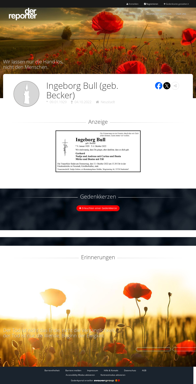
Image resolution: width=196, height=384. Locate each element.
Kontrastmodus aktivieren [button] (113, 374)
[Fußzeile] (95, 372)
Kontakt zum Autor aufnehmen (153, 349)
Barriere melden (73, 370)
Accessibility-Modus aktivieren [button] (80, 374)
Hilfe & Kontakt (111, 370)
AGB (144, 370)
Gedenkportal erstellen (95, 380)
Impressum (92, 370)
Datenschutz (130, 370)
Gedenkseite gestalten (176, 3)
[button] (175, 86)
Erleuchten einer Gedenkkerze (98, 208)
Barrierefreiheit (52, 370)
